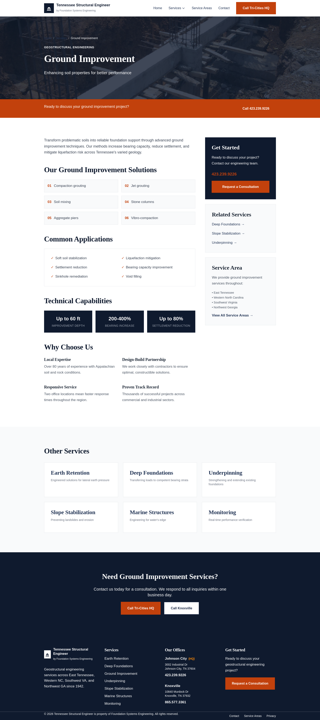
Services (177, 8)
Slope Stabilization (118, 688)
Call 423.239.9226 (255, 108)
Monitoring (112, 704)
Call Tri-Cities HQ (256, 8)
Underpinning (114, 681)
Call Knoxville (181, 608)
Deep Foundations (118, 666)
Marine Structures (118, 696)
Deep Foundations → (228, 224)
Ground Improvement (120, 674)
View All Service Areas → (232, 315)
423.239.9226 (224, 174)
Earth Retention (116, 658)
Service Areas (202, 8)
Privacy (271, 716)
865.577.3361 (175, 702)
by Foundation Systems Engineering (73, 658)
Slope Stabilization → (228, 233)
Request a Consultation (240, 187)
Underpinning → (224, 243)
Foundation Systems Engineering (132, 714)
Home (157, 8)
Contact (224, 8)
